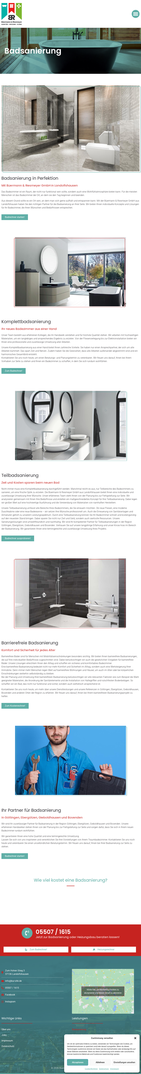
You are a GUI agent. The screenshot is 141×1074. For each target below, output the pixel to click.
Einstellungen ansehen (124, 1062)
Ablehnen (100, 1062)
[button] (135, 1038)
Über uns (6, 1029)
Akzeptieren (77, 1062)
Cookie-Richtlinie (91, 1069)
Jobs (4, 1035)
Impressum (114, 1069)
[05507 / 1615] (27, 933)
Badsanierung (79, 1029)
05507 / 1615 (53, 932)
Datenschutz (104, 1069)
